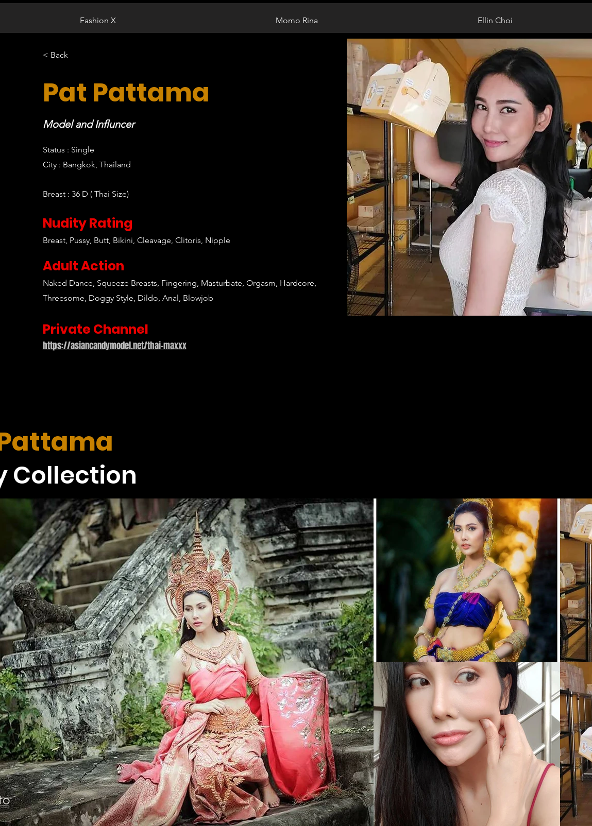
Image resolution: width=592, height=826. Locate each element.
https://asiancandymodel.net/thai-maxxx (115, 345)
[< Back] (63, 55)
